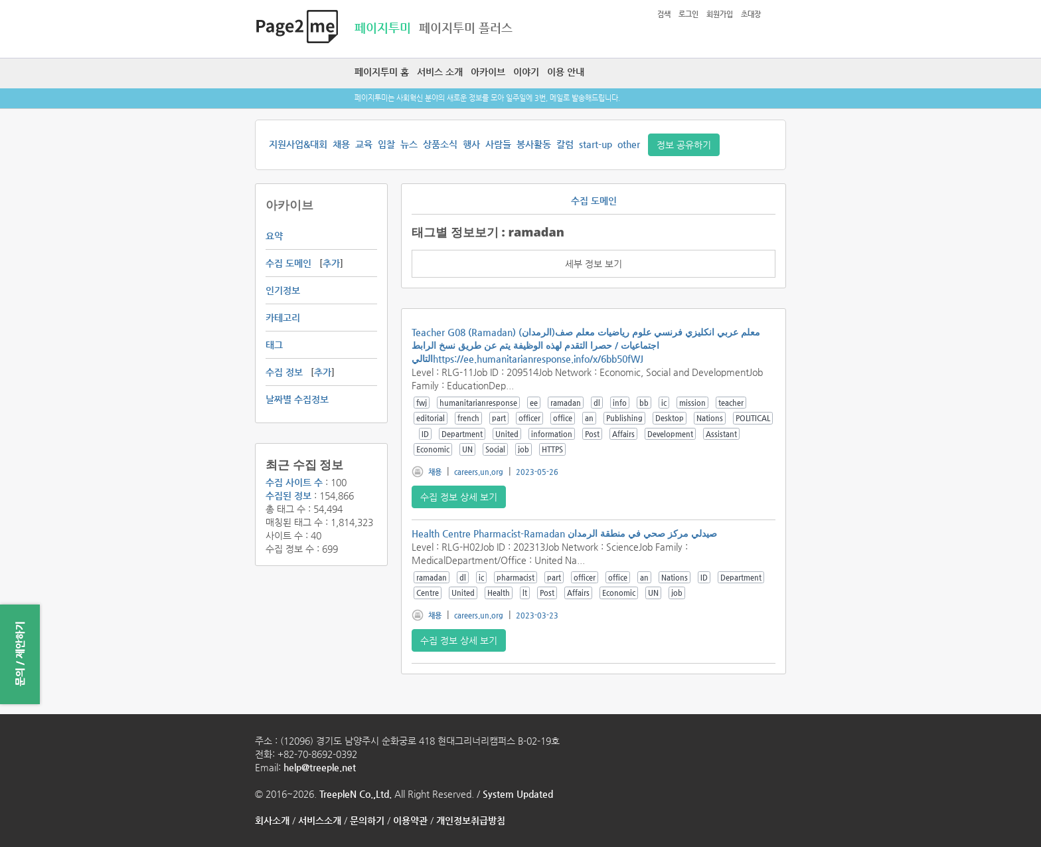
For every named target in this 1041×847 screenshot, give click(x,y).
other (628, 144)
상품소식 (440, 144)
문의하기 (367, 820)
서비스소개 (319, 820)
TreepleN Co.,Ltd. (355, 794)
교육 (363, 144)
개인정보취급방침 (470, 820)
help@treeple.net (319, 767)
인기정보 (283, 290)
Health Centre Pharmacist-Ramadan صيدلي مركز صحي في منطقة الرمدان (564, 533)
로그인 (688, 14)
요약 (274, 236)
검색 (664, 14)
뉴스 (409, 144)
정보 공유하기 (684, 145)
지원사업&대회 (298, 144)
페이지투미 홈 (382, 71)
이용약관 (410, 820)
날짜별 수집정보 (297, 399)
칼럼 (565, 144)
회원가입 (719, 14)
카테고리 (283, 317)
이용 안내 (565, 71)
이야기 (526, 71)
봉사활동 (534, 144)
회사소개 (272, 820)
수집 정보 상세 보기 (458, 497)
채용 (341, 144)
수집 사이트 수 (294, 482)
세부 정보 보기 (593, 263)
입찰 (386, 144)
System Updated (518, 794)
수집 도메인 (288, 263)
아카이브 (488, 71)
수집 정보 (284, 372)
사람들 (498, 144)
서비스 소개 (440, 71)
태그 (274, 344)
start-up (595, 144)
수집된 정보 (288, 495)
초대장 (751, 14)
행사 (471, 144)
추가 (331, 263)
